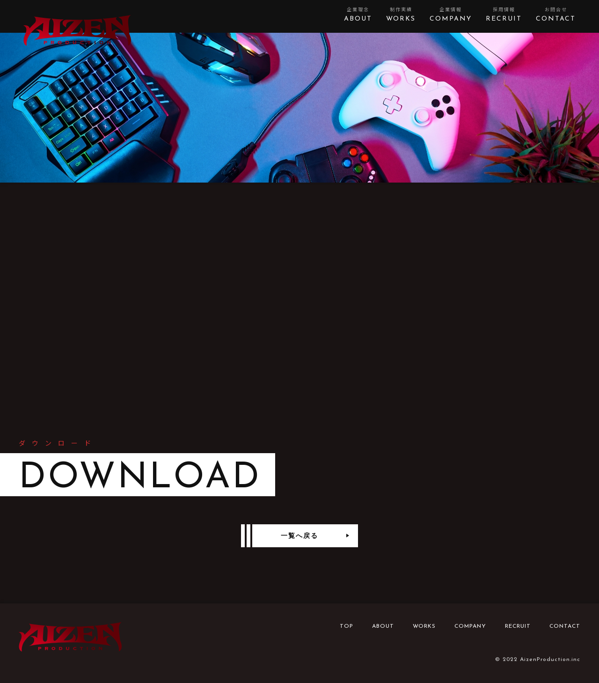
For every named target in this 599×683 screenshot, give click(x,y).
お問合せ (556, 15)
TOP (346, 626)
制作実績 (401, 15)
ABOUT (383, 626)
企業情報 (451, 15)
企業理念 (358, 15)
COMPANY (470, 626)
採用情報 (504, 15)
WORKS (424, 626)
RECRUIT (518, 626)
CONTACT (564, 626)
